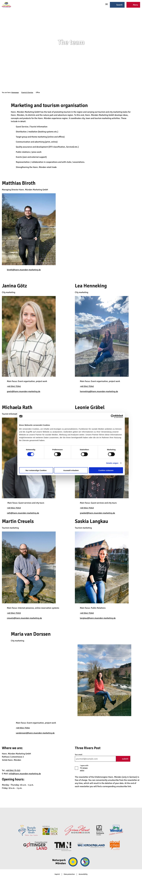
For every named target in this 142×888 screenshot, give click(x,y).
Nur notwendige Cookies (36, 470)
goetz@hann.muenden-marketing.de (23, 391)
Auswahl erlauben (71, 470)
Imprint (57, 874)
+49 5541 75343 (87, 508)
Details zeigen (112, 463)
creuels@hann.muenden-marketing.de (24, 618)
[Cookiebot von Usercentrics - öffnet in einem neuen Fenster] (112, 416)
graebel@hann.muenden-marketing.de (97, 513)
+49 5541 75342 (87, 386)
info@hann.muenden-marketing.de (25, 773)
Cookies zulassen (105, 470)
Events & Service (27, 92)
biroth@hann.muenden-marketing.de (24, 269)
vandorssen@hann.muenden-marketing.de (35, 733)
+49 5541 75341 (14, 386)
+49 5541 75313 (14, 508)
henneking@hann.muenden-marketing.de (99, 391)
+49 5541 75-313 (13, 770)
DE (105, 4)
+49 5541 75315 (14, 613)
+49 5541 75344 (23, 727)
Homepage (15, 92)
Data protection (69, 874)
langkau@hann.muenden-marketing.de (98, 618)
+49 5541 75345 (87, 613)
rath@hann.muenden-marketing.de (23, 513)
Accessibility (83, 874)
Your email (78, 755)
